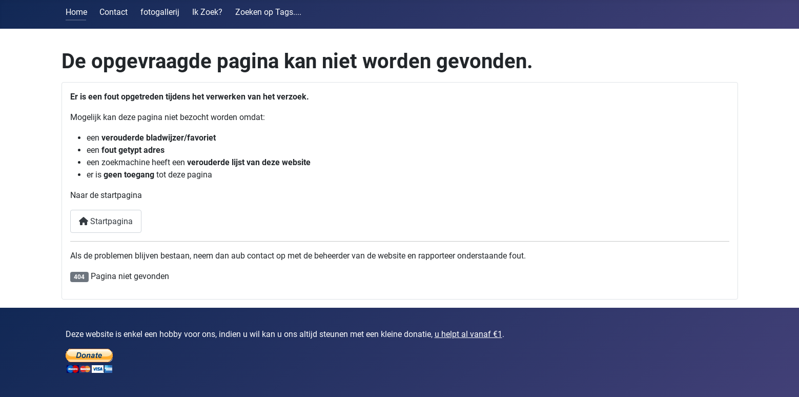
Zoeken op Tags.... (268, 12)
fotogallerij (159, 12)
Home (76, 12)
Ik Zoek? (207, 12)
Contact (113, 12)
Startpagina (106, 221)
